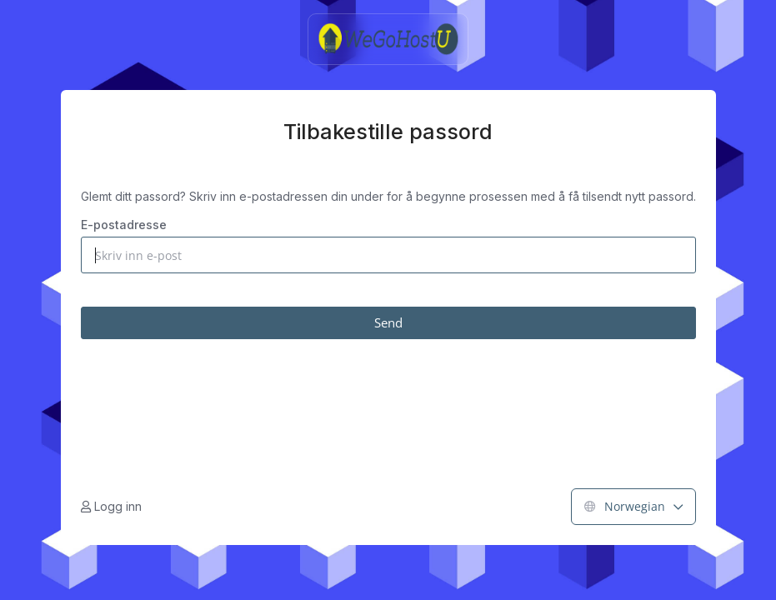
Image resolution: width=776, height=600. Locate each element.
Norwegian (633, 506)
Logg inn (111, 506)
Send (388, 322)
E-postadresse (124, 225)
